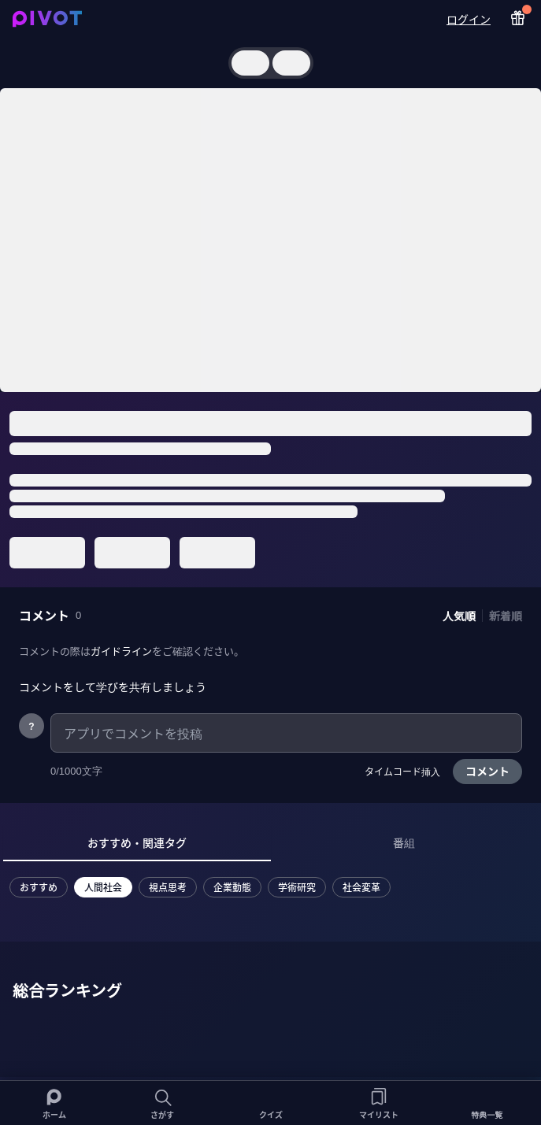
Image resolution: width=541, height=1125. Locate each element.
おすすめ (38, 887)
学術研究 (297, 887)
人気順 (459, 616)
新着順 (505, 616)
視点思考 (168, 887)
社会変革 (361, 887)
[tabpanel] (200, 896)
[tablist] (270, 843)
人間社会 (103, 887)
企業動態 (232, 887)
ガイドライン (121, 650)
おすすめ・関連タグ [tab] (137, 842)
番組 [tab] (404, 842)
